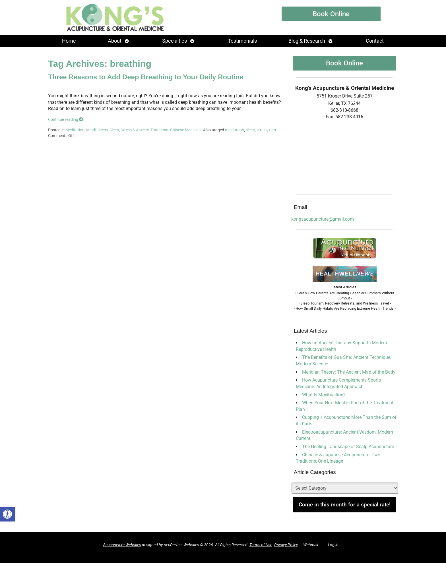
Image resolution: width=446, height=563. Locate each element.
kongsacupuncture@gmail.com (322, 219)
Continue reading (65, 119)
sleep (250, 130)
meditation (234, 130)
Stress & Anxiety (135, 130)
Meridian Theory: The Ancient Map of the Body (348, 372)
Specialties (174, 41)
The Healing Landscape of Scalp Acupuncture (348, 446)
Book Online (331, 14)
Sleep (114, 130)
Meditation (74, 130)
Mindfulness (97, 130)
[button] (7, 514)
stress (262, 130)
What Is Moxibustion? (324, 395)
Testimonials (242, 41)
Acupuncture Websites (122, 545)
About (114, 41)
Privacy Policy (286, 545)
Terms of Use (260, 545)
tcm (272, 130)
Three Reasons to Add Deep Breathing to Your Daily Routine (145, 77)
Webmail (310, 545)
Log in (333, 545)
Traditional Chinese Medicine (175, 130)
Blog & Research (306, 41)
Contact (375, 41)
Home (69, 41)
